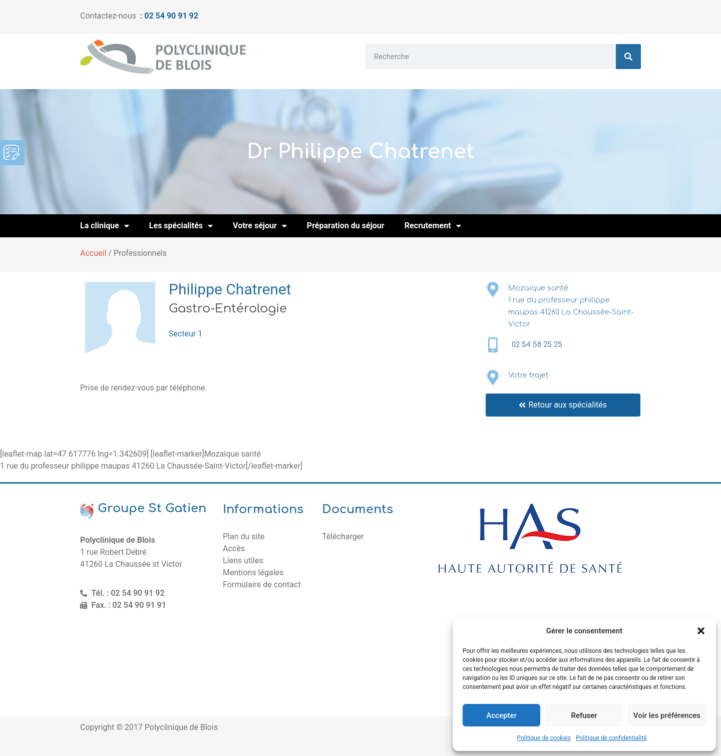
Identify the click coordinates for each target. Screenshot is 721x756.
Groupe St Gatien (152, 508)
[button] (701, 631)
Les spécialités (181, 226)
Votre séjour (260, 226)
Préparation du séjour (346, 225)
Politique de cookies (544, 737)
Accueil (93, 253)
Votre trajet (528, 375)
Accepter (501, 715)
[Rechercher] (628, 56)
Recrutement (433, 226)
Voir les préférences (666, 715)
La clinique (104, 226)
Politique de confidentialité (611, 737)
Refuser (584, 715)
